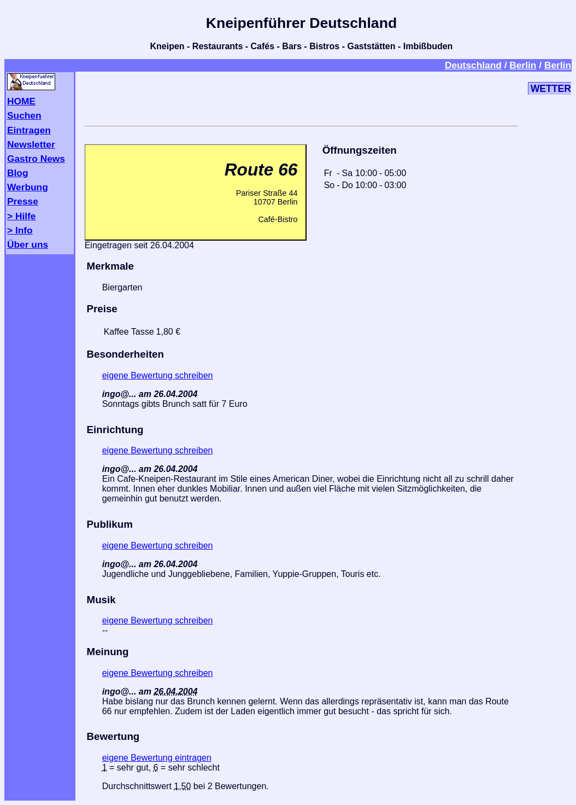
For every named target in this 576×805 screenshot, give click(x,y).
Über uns (27, 244)
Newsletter (31, 144)
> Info (20, 230)
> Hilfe (21, 216)
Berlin (522, 65)
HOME (21, 101)
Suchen (24, 115)
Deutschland (473, 65)
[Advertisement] (301, 96)
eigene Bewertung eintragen (156, 757)
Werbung (27, 187)
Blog (17, 172)
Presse (22, 201)
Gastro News (36, 158)
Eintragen (29, 130)
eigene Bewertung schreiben (157, 375)
